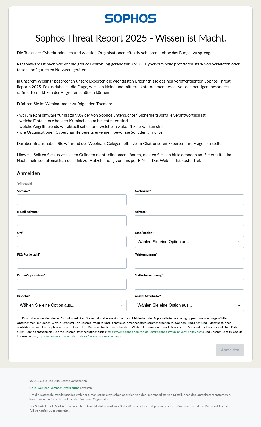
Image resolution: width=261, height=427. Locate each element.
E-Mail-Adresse (27, 212)
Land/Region (143, 233)
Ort (19, 233)
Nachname (142, 191)
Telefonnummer (145, 254)
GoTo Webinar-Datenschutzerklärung (54, 388)
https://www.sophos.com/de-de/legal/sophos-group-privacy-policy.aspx (154, 332)
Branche (22, 296)
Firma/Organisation (30, 275)
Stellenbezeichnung (148, 275)
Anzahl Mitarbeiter (147, 296)
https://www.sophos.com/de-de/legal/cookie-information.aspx (80, 336)
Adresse (140, 212)
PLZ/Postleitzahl (28, 254)
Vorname (23, 191)
